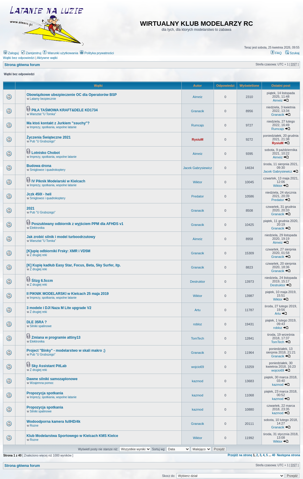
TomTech (197, 338)
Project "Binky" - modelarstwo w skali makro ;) (66, 350)
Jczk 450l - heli (39, 194)
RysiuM (197, 139)
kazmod (197, 381)
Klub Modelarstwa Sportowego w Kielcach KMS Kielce (72, 436)
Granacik (197, 111)
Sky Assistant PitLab (49, 366)
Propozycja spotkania (45, 393)
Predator (197, 196)
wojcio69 (197, 367)
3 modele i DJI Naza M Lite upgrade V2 (59, 308)
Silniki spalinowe (40, 326)
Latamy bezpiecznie (43, 98)
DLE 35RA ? (37, 322)
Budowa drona (39, 166)
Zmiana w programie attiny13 (56, 337)
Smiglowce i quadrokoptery (47, 169)
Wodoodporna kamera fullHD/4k (53, 421)
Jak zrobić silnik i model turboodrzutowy (61, 237)
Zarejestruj (31, 53)
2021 (31, 208)
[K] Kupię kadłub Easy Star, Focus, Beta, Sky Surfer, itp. (74, 265)
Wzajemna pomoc (42, 383)
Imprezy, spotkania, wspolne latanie (53, 127)
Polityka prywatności (97, 53)
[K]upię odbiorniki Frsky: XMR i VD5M (58, 251)
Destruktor (197, 281)
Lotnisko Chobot (46, 153)
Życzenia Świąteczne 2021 (49, 137)
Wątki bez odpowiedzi (18, 58)
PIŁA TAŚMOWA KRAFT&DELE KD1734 (65, 110)
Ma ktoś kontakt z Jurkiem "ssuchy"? (58, 123)
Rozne (34, 425)
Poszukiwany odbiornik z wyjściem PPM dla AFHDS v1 (77, 224)
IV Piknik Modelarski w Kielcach (58, 181)
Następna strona (288, 455)
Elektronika (37, 227)
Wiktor (197, 182)
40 (273, 455)
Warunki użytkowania (60, 53)
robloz (197, 324)
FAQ (276, 53)
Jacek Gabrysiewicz (197, 168)
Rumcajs (197, 125)
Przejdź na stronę (240, 455)
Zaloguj (11, 53)
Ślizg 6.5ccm (42, 281)
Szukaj (292, 53)
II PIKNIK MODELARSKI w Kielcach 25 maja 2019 (68, 294)
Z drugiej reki (38, 255)
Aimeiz (197, 97)
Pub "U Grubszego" (43, 141)
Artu (198, 310)
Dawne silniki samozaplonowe (52, 379)
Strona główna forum (22, 65)
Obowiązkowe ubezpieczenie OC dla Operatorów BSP (72, 95)
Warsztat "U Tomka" (43, 114)
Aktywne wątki (47, 58)
